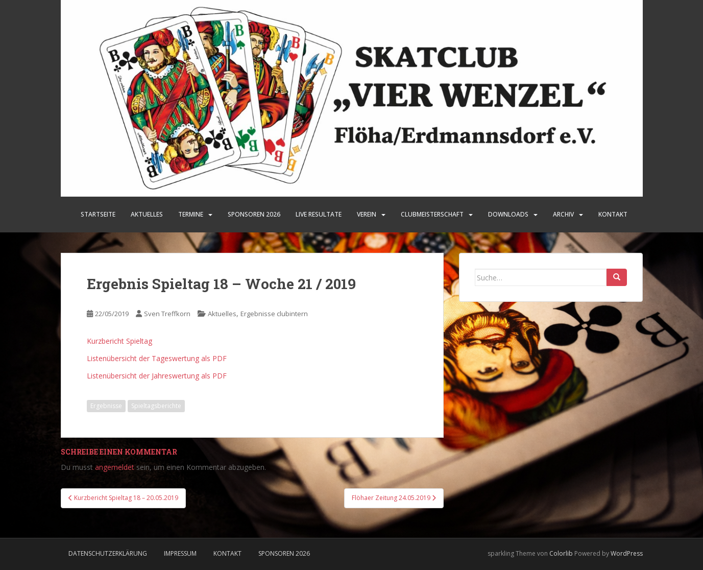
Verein (366, 214)
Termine (190, 214)
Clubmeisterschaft (432, 214)
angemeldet (114, 467)
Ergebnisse (106, 405)
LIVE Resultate (319, 214)
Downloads (508, 214)
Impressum (180, 553)
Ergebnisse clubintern (274, 313)
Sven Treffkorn (167, 313)
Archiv (563, 214)
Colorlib (561, 553)
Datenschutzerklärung (107, 553)
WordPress (627, 553)
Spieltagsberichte (156, 405)
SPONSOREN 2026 (254, 214)
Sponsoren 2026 (284, 553)
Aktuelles (147, 214)
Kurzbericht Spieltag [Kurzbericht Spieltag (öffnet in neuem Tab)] (119, 341)
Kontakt (612, 214)
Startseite (98, 214)
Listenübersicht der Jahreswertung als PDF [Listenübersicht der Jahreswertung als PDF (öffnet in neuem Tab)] (157, 376)
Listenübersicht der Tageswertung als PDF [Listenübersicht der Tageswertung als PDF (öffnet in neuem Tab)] (157, 358)
